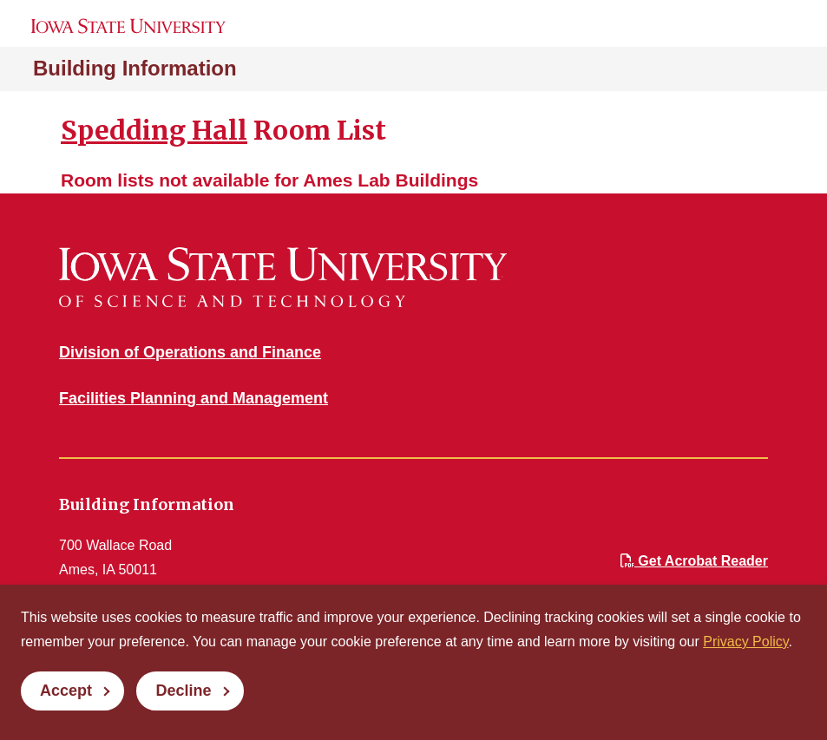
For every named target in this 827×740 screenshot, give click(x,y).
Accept (66, 690)
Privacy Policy (745, 641)
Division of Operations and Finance (190, 352)
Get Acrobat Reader (694, 560)
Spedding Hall (154, 130)
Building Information (135, 68)
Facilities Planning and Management (193, 398)
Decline (183, 690)
